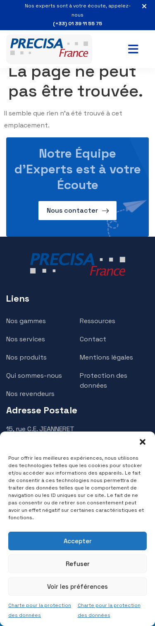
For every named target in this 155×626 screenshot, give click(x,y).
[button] (142, 442)
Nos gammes (26, 321)
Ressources (97, 321)
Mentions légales (106, 357)
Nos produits (26, 357)
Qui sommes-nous (34, 375)
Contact (93, 339)
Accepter (78, 541)
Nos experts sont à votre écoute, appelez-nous (77, 15)
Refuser (78, 564)
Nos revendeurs (30, 393)
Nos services (25, 339)
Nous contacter (72, 210)
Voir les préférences (77, 586)
